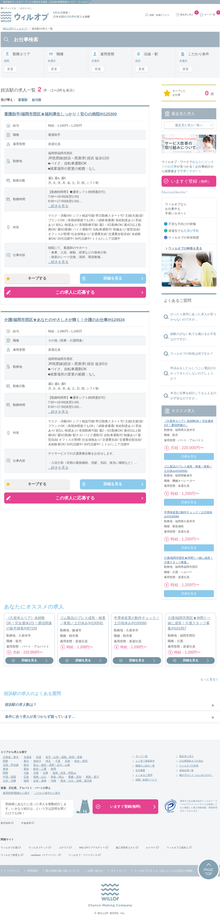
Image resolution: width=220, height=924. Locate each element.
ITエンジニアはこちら (173, 191)
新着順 (22, 99)
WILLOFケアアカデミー (92, 847)
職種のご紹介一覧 (145, 765)
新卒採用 (5, 823)
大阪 (26, 772)
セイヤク (151, 847)
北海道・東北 (11, 757)
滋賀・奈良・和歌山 (64, 772)
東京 (26, 761)
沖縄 (53, 780)
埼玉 (48, 761)
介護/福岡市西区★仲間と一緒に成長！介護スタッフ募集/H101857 (189, 623)
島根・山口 (39, 776)
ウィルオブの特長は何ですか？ (191, 353)
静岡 (53, 768)
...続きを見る (58, 206)
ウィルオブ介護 (9, 847)
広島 (26, 776)
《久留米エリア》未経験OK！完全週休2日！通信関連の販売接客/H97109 (29, 623)
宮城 (38, 757)
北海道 (28, 757)
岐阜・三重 (39, 768)
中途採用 (26, 823)
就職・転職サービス (159, 15)
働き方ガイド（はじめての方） (196, 775)
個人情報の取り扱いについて (63, 870)
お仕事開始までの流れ (191, 760)
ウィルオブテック (38, 847)
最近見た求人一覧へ (189, 125)
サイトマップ (119, 870)
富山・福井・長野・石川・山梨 (51, 764)
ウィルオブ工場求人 (177, 847)
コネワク (63, 847)
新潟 (26, 764)
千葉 (57, 761)
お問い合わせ (95, 870)
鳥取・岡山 (57, 776)
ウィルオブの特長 (189, 765)
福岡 (26, 780)
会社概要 (140, 770)
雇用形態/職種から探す (16, 793)
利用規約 (32, 870)
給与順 (36, 99)
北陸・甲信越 (11, 764)
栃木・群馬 (81, 761)
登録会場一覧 (186, 770)
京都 (36, 772)
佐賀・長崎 (39, 780)
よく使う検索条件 (145, 760)
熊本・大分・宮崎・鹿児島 (76, 780)
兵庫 (45, 772)
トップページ (12, 870)
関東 (5, 761)
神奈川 (37, 761)
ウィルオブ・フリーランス (83, 855)
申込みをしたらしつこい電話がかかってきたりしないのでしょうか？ (193, 373)
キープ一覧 (142, 756)
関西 (5, 772)
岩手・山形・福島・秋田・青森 (64, 757)
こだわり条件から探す (47, 793)
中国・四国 (9, 776)
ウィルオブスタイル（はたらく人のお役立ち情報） (164, 870)
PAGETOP (208, 872)
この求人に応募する (75, 293)
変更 (10, 69)
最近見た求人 (186, 756)
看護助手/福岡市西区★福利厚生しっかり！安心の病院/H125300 (60, 114)
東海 (5, 768)
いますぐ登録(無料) (125, 806)
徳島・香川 (92, 776)
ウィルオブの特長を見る (185, 248)
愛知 (26, 768)
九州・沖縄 (9, 780)
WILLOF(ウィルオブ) (15, 28)
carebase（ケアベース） (44, 855)
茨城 (67, 761)
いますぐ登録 (191, 181)
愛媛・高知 (74, 776)
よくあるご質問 (144, 775)
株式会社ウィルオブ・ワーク (17, 2)
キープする (39, 279)
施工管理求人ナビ (125, 847)
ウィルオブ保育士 (10, 855)
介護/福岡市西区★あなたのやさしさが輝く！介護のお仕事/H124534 (64, 321)
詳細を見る (111, 279)
